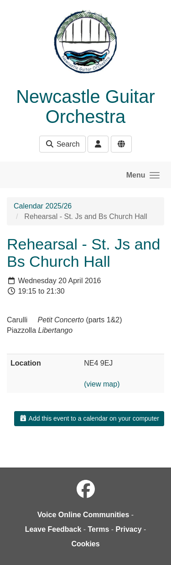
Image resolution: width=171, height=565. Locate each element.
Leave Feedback (53, 529)
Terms (98, 529)
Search (62, 144)
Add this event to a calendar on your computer (89, 418)
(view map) (101, 384)
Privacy (129, 529)
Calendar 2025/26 (43, 206)
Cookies (85, 544)
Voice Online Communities (83, 515)
